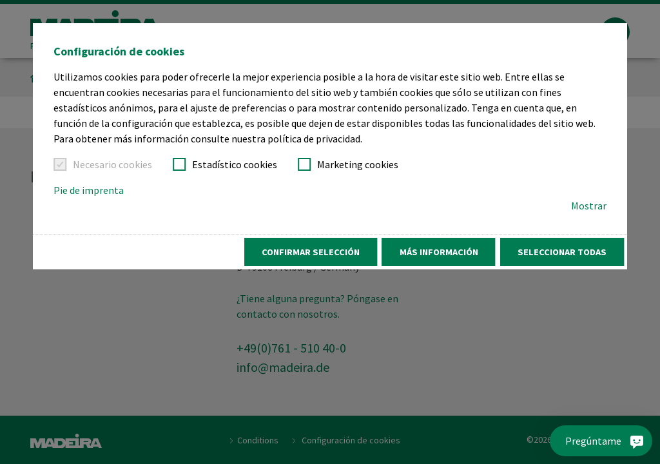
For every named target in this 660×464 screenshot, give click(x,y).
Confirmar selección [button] (311, 252)
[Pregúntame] (603, 440)
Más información (439, 252)
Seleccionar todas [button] (562, 252)
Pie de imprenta (88, 190)
